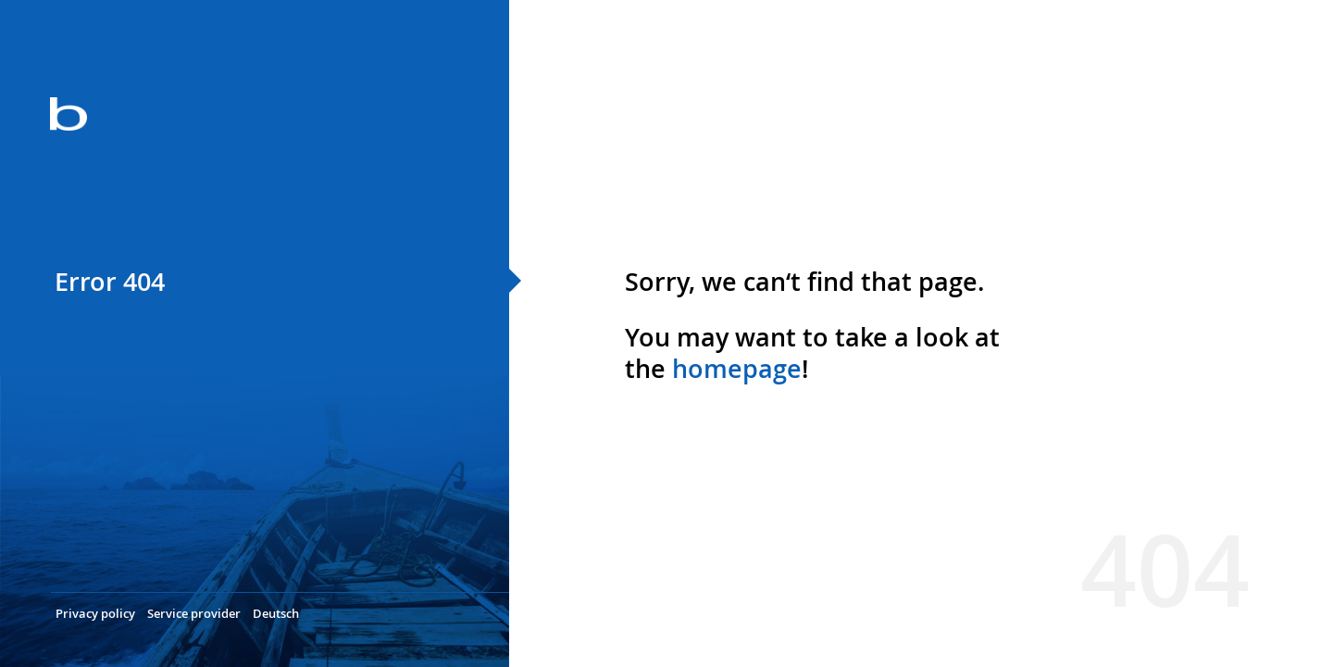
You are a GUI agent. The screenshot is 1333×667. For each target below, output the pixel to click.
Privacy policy (95, 613)
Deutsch (276, 613)
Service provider (194, 613)
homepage (737, 368)
